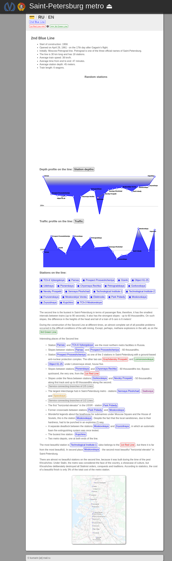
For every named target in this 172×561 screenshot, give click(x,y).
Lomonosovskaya (144, 359)
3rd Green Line (59, 26)
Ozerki (124, 280)
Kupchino (68, 302)
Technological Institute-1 (109, 291)
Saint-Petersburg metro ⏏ (71, 6)
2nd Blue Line (37, 22)
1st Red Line (37, 26)
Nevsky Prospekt (52, 291)
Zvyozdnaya (49, 302)
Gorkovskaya (138, 286)
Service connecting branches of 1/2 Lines (71, 400)
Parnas (75, 280)
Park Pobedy (118, 297)
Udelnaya (48, 286)
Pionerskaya (67, 286)
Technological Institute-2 (142, 291)
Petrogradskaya (116, 286)
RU (41, 17)
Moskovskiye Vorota (76, 297)
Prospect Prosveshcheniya (100, 280)
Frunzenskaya (51, 297)
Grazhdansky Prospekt (115, 359)
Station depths (84, 169)
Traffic (79, 221)
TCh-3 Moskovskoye (91, 302)
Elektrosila (99, 297)
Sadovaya (147, 391)
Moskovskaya (139, 297)
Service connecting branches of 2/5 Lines (71, 386)
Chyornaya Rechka (90, 286)
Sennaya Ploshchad (79, 291)
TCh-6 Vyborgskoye (54, 280)
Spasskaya (59, 395)
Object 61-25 (141, 280)
